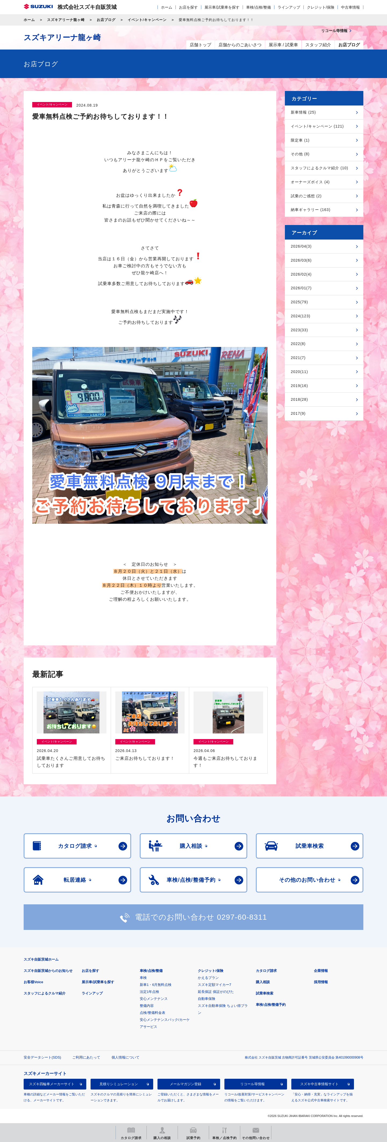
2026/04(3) (301, 246)
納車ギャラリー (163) (311, 210)
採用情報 (321, 982)
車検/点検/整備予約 (271, 1005)
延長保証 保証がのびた (216, 992)
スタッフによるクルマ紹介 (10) (319, 168)
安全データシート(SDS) (42, 1057)
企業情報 (321, 971)
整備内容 (147, 1006)
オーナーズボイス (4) (310, 182)
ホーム (166, 7)
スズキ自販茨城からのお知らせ (48, 971)
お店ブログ (106, 20)
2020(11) (299, 372)
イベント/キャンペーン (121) (317, 126)
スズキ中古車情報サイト (319, 1084)
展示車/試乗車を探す (222, 7)
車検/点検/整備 (258, 7)
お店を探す (188, 7)
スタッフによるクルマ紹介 (45, 993)
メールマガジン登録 (185, 1084)
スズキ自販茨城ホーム (41, 959)
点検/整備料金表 (152, 1013)
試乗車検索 (264, 993)
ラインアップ (289, 7)
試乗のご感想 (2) (306, 196)
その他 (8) (300, 154)
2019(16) (299, 386)
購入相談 (263, 982)
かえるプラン (208, 978)
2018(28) (299, 399)
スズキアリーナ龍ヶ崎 (66, 20)
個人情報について (125, 1057)
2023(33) (299, 330)
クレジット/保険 (320, 7)
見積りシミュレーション (118, 1084)
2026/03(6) (301, 260)
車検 (143, 978)
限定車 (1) (300, 140)
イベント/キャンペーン (147, 20)
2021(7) (298, 358)
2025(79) (299, 302)
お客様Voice (33, 982)
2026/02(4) (301, 274)
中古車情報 (350, 7)
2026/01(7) (301, 288)
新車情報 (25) (303, 112)
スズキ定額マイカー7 (214, 985)
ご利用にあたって (86, 1057)
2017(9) (298, 413)
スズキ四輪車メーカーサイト (51, 1084)
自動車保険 (206, 999)
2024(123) (300, 316)
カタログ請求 (266, 971)
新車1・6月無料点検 (155, 985)
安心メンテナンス (154, 999)
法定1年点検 (149, 992)
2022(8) (298, 344)
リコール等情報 (252, 1084)
